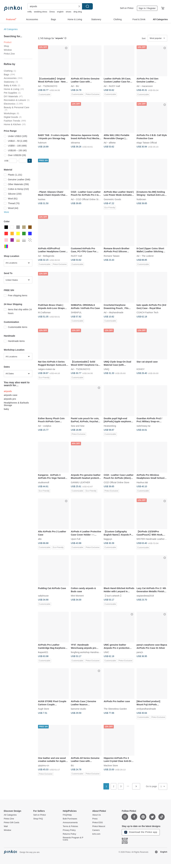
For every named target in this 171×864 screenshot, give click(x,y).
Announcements (70, 822)
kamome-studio (78, 709)
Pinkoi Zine (9, 53)
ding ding (77, 11)
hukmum (42, 142)
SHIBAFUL (76, 312)
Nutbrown (141, 199)
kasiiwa (41, 199)
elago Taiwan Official (147, 142)
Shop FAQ (38, 819)
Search (87, 6)
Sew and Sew (78, 425)
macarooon (147, 86)
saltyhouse (43, 595)
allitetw (112, 142)
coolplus (47, 425)
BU (77, 86)
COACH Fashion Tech (147, 312)
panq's (140, 652)
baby (6, 409)
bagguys (108, 539)
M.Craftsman (44, 312)
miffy (29, 11)
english (60, 11)
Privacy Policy (69, 830)
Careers (96, 830)
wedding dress (40, 11)
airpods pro (10, 399)
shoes (68, 11)
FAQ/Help (67, 815)
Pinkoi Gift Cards (11, 822)
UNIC (106, 652)
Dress (52, 11)
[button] (29, 161)
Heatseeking (110, 425)
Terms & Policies (70, 826)
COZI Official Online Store (89, 199)
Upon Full (75, 539)
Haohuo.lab (142, 482)
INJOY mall (114, 86)
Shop (6, 46)
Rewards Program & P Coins (73, 839)
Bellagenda (48, 255)
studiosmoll (43, 482)
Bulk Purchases (70, 819)
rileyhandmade (116, 312)
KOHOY (141, 369)
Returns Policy (69, 834)
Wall (6, 826)
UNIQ (106, 369)
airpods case (10, 395)
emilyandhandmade (146, 709)
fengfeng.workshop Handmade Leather (90, 652)
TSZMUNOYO (50, 86)
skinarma (75, 142)
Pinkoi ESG (97, 822)
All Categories (11, 29)
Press (95, 819)
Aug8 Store (43, 709)
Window (8, 50)
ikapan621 (43, 652)
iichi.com (96, 834)
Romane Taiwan (112, 255)
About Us (96, 815)
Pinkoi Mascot (98, 826)
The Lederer (148, 255)
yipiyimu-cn (43, 765)
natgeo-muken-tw (46, 369)
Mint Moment (77, 595)
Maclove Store (111, 765)
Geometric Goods (112, 199)
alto (40, 539)
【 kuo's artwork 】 (113, 595)
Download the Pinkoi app (140, 832)
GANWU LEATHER (80, 482)
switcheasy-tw (143, 425)
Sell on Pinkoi (126, 8)
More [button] (6, 212)
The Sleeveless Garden (115, 709)
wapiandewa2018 (145, 595)
